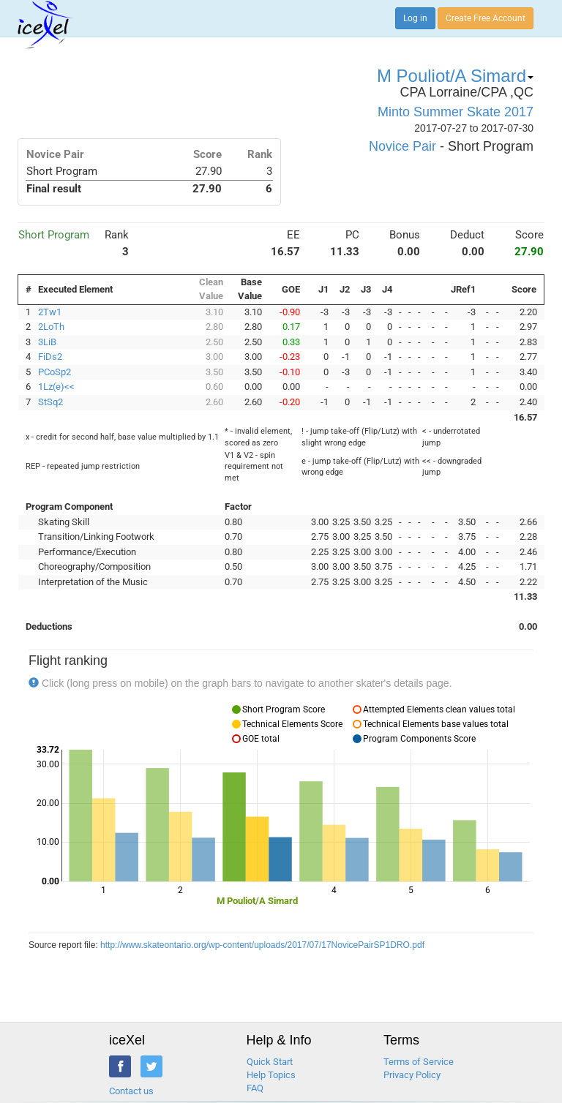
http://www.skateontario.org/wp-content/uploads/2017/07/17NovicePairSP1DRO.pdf (262, 945)
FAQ (255, 1088)
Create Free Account (485, 18)
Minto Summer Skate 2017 (455, 112)
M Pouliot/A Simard (455, 76)
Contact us (131, 1090)
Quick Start (270, 1061)
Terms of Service (418, 1061)
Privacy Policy (412, 1074)
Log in (415, 18)
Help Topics (271, 1074)
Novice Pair (402, 146)
